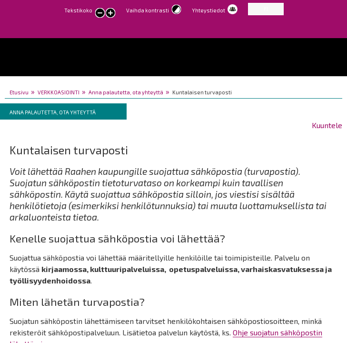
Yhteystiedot (208, 10)
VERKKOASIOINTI (58, 92)
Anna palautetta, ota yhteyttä (126, 92)
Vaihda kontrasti (147, 10)
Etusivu (19, 92)
